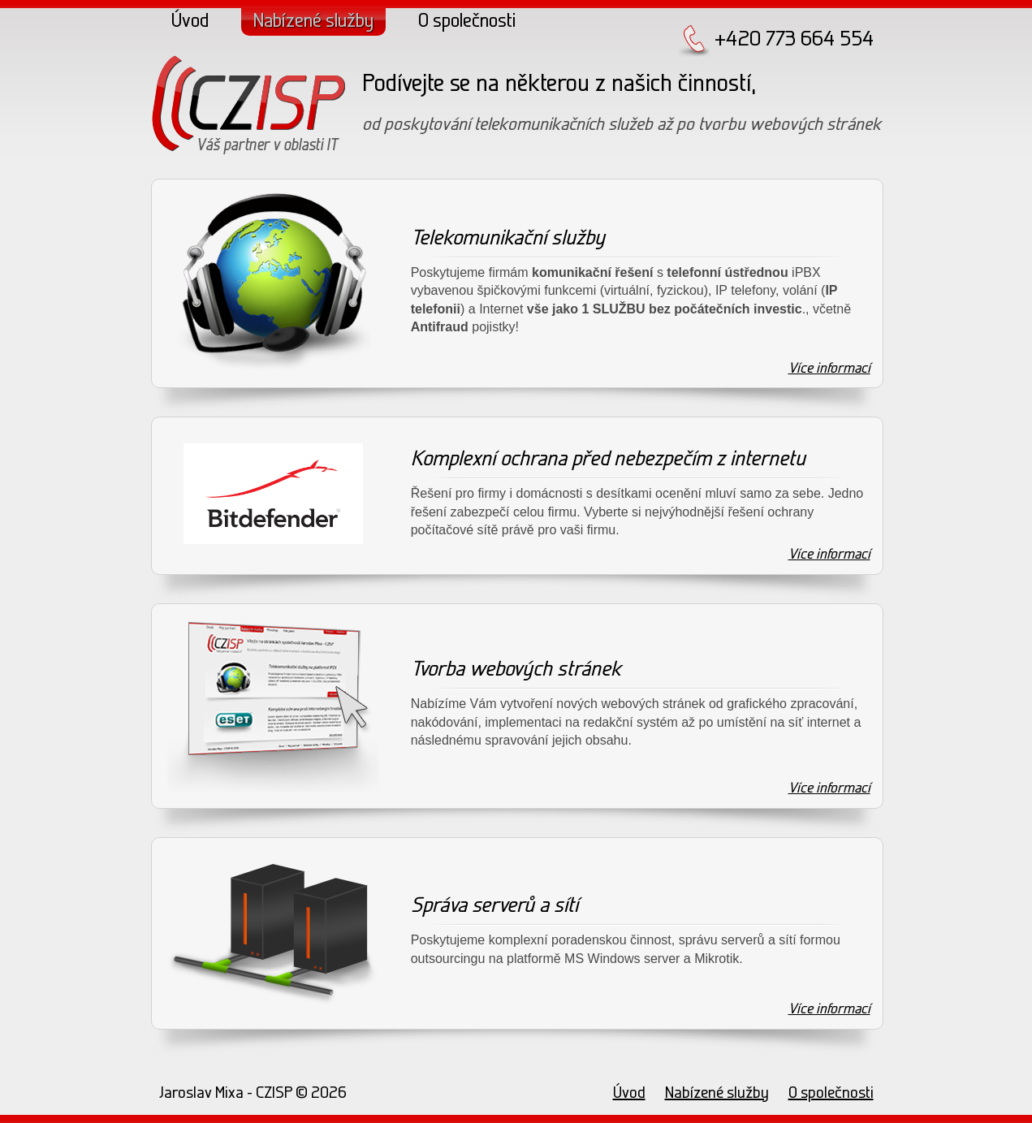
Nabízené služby (313, 22)
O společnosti (467, 22)
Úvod (190, 22)
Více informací (829, 369)
